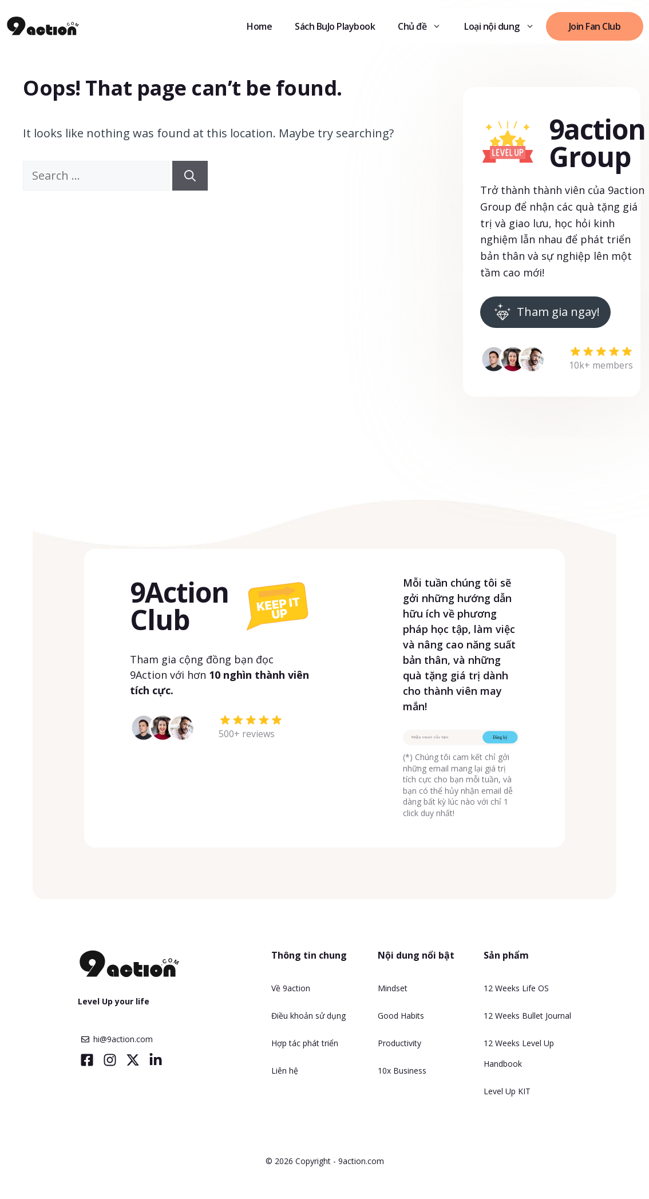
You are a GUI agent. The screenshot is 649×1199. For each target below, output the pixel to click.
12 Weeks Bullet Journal (527, 1015)
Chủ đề (425, 26)
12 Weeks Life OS (516, 988)
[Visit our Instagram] (110, 1060)
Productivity (399, 1043)
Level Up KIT (507, 1091)
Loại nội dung (505, 26)
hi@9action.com (123, 1039)
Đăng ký (500, 737)
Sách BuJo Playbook (335, 26)
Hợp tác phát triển (304, 1043)
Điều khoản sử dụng (308, 1015)
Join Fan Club (595, 26)
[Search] (190, 176)
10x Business (402, 1070)
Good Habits (401, 1015)
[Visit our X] (133, 1060)
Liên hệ (284, 1070)
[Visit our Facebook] (87, 1060)
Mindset (392, 988)
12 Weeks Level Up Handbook (519, 1053)
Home (259, 26)
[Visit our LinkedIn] (156, 1060)
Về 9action (290, 988)
